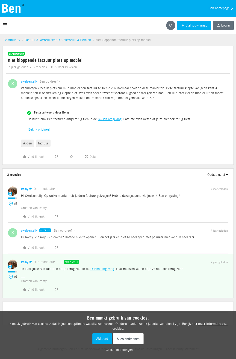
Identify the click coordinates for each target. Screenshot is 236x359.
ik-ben (27, 143)
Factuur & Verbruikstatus (42, 40)
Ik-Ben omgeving (109, 119)
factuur (43, 143)
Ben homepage (221, 8)
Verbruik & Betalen (77, 40)
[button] (5, 26)
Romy (24, 189)
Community (12, 40)
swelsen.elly (29, 81)
